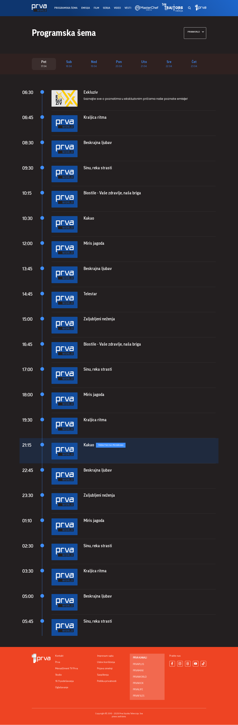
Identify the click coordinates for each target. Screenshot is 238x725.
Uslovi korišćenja (106, 662)
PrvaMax (138, 670)
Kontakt (59, 656)
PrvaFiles (138, 696)
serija (106, 8)
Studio (58, 675)
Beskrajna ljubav (97, 143)
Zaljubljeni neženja (99, 319)
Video (117, 8)
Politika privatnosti (106, 681)
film (96, 8)
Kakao (88, 218)
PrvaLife (138, 689)
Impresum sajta (105, 656)
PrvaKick (138, 683)
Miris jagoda (93, 244)
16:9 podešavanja (64, 681)
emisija (85, 8)
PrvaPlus (138, 664)
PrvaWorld (140, 677)
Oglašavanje (61, 687)
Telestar (90, 294)
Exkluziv (90, 92)
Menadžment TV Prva (66, 668)
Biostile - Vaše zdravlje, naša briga (112, 193)
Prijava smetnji (104, 668)
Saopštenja (103, 675)
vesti (128, 8)
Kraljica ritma (95, 118)
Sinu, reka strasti (97, 168)
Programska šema (66, 8)
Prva (57, 662)
